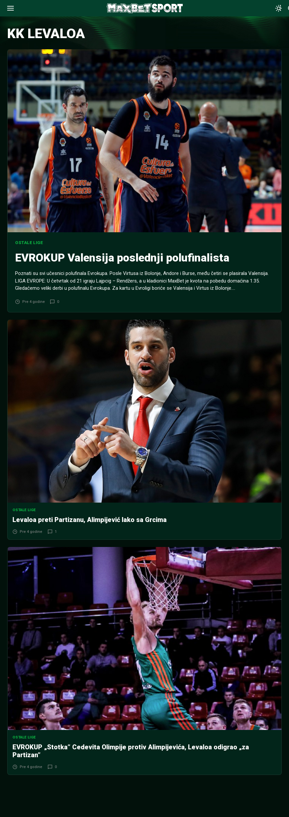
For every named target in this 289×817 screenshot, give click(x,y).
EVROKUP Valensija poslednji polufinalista (122, 257)
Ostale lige (29, 242)
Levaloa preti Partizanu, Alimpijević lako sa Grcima (89, 520)
